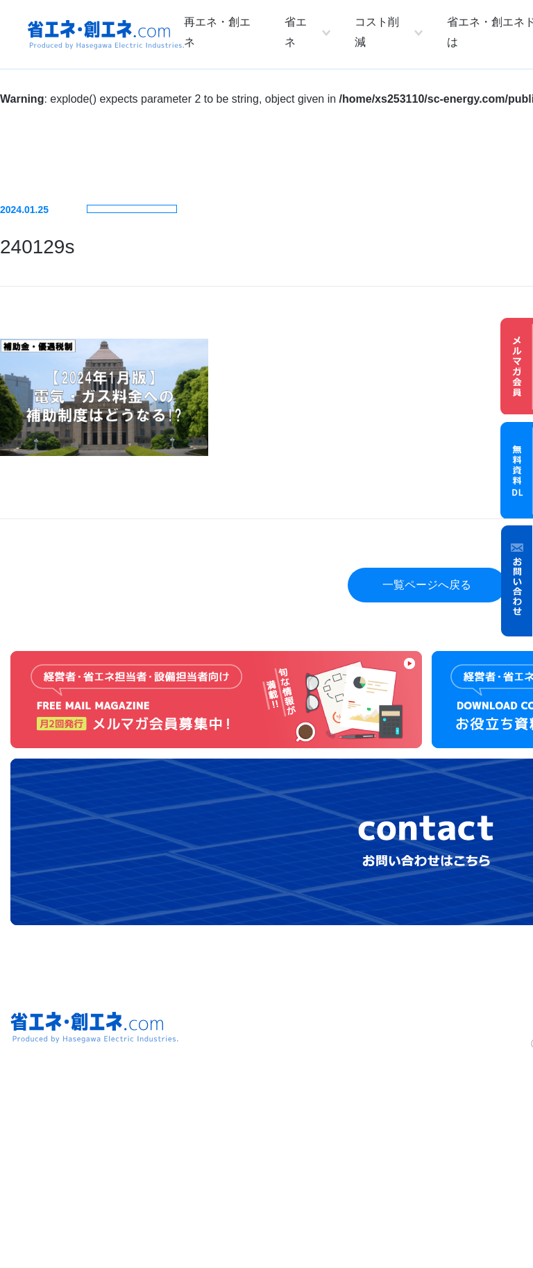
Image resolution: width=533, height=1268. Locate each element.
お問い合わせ (517, 580)
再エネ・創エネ (217, 32)
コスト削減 (377, 32)
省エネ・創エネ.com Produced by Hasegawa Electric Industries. (106, 34)
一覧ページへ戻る (426, 585)
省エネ (296, 32)
